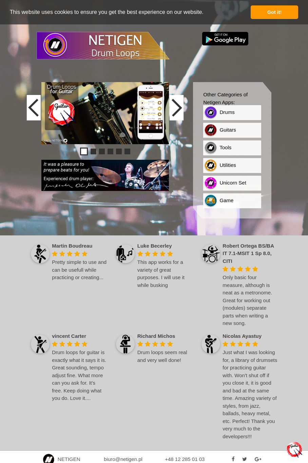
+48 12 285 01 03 (185, 459)
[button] (206, 13)
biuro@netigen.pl (123, 459)
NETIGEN (61, 459)
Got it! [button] (274, 12)
